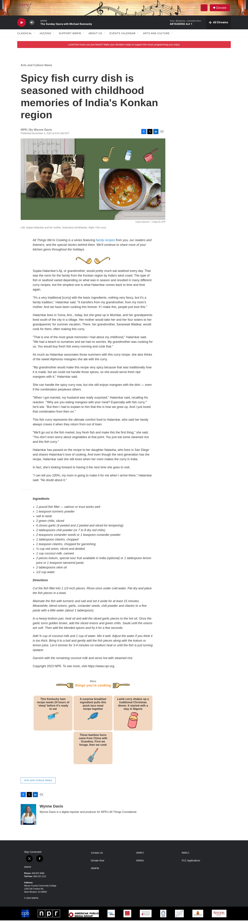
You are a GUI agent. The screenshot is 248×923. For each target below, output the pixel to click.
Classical (24, 36)
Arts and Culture (156, 36)
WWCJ (185, 855)
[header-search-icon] (204, 9)
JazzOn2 (45, 36)
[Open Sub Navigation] (34, 36)
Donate (222, 9)
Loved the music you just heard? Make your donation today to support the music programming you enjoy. (124, 47)
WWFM (27, 869)
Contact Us (97, 855)
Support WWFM (70, 36)
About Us (95, 36)
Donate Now (97, 863)
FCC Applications (191, 863)
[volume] (32, 25)
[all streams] (218, 25)
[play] (21, 25)
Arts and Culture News (36, 67)
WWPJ (140, 855)
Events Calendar (123, 36)
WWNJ (140, 863)
